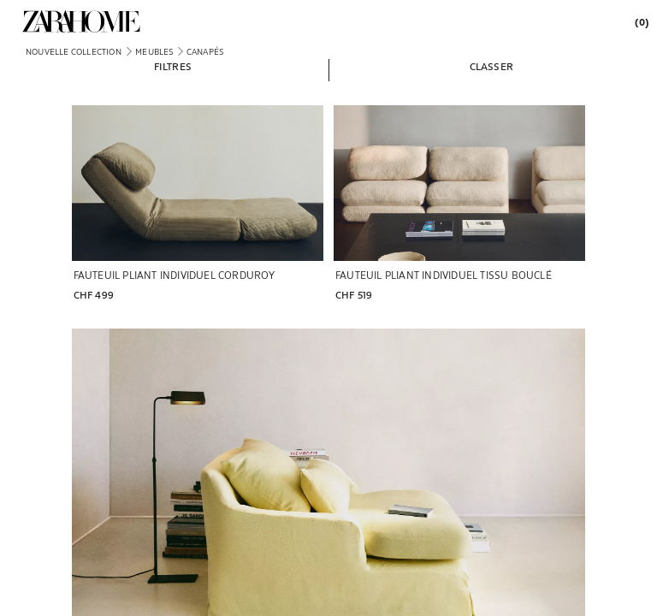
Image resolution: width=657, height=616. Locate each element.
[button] (173, 66)
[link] (81, 21)
